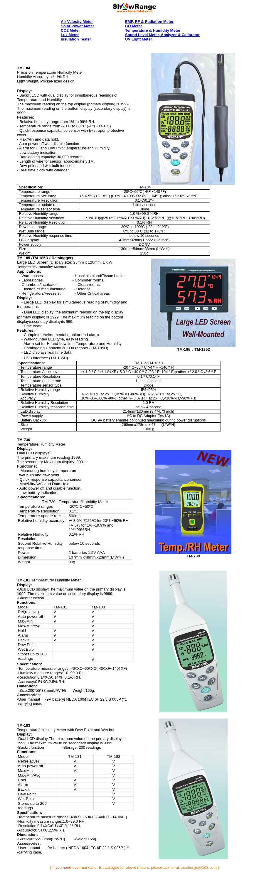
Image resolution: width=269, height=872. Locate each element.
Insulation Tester (76, 39)
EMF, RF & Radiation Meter (149, 21)
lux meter (70, 35)
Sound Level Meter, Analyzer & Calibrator (162, 35)
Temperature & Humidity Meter (152, 30)
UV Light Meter (138, 39)
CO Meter (133, 26)
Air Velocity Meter (77, 21)
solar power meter (77, 26)
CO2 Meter (70, 30)
